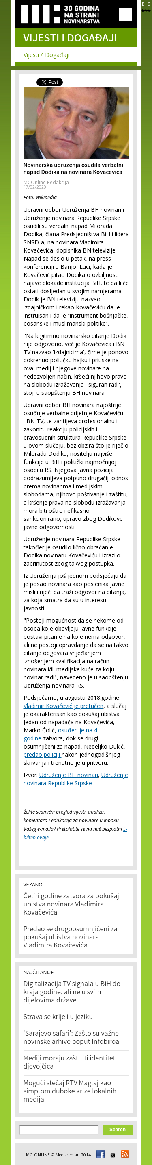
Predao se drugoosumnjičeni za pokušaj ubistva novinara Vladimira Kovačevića (71, 937)
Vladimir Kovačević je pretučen (63, 706)
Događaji (57, 55)
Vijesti (31, 55)
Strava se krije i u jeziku (58, 1017)
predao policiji (43, 754)
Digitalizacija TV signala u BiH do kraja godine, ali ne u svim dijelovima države (72, 992)
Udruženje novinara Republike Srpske (76, 779)
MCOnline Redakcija (46, 182)
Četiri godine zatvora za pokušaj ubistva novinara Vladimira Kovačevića (71, 904)
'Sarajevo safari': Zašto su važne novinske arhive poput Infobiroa (72, 1038)
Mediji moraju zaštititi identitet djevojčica (70, 1063)
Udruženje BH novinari (68, 775)
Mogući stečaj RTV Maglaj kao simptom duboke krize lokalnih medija (70, 1091)
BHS (146, 4)
